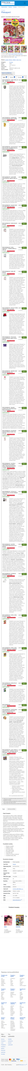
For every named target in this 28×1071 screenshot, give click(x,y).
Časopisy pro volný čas (13, 1003)
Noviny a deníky (3, 1018)
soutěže (6, 60)
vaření (21, 1012)
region (2, 1026)
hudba (21, 984)
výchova (21, 1014)
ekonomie (12, 1022)
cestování (12, 1005)
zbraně (11, 996)
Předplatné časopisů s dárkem (3, 1046)
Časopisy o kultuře (22, 976)
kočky (21, 992)
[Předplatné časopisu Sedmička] (20, 917)
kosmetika (22, 1007)
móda (17, 60)
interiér (11, 983)
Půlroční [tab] (12, 77)
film (20, 980)
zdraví (21, 1015)
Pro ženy (15, 6)
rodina (21, 1010)
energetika (12, 1023)
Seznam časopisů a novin (3, 1041)
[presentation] (2, 916)
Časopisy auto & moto (4, 976)
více (16, 57)
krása (21, 1008)
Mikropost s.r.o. (22, 1064)
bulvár (2, 1021)
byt (11, 979)
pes (20, 995)
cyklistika (2, 992)
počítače (12, 993)
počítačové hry (13, 994)
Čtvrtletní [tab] (20, 77)
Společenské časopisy (22, 1018)
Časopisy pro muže (4, 1003)
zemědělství (12, 1030)
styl (1, 1010)
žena (20, 60)
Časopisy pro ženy (22, 1003)
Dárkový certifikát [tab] (11, 809)
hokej (2, 996)
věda (11, 995)
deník (2, 1023)
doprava (12, 1021)
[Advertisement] (14, 954)
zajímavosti (22, 1027)
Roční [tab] (5, 77)
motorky (2, 980)
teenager (21, 998)
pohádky (21, 996)
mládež (21, 994)
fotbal (2, 994)
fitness (2, 993)
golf (2, 995)
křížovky (10, 60)
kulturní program (23, 985)
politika (2, 1025)
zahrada (12, 985)
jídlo (20, 1005)
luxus (2, 1007)
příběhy (14, 60)
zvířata (21, 999)
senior (21, 1025)
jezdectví (2, 998)
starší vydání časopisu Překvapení (16, 53)
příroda (11, 1010)
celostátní (3, 1022)
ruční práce (12, 1011)
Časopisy (10, 6)
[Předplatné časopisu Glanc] (8, 917)
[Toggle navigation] (25, 3)
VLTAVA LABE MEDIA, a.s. (18, 889)
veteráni (2, 985)
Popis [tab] (3, 809)
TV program (12, 1012)
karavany (3, 979)
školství (11, 1027)
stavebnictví (12, 1026)
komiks (21, 993)
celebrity (21, 1022)
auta (2, 978)
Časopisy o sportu (3, 989)
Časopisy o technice (12, 989)
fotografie (21, 982)
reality (11, 984)
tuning (2, 984)
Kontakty (3, 1054)
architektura (12, 978)
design (11, 980)
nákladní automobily (3, 982)
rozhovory (3, 1027)
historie (21, 983)
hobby (11, 1007)
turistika (2, 999)
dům (11, 982)
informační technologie (12, 1025)
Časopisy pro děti (22, 989)
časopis (14, 864)
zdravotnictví (12, 1029)
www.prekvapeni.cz (17, 900)
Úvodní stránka (4, 6)
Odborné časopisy (12, 1018)
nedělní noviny (4, 1024)
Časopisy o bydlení (12, 976)
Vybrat (24, 80)
